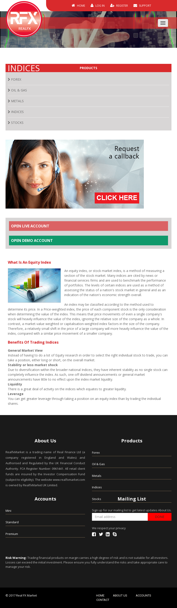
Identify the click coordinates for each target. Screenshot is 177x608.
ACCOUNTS (143, 595)
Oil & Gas (98, 464)
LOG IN (98, 5)
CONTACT (102, 600)
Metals (96, 476)
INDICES (16, 112)
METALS (16, 101)
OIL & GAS (17, 90)
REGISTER (119, 5)
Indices (97, 487)
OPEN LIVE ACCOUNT (30, 226)
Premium (12, 534)
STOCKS (16, 122)
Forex (96, 452)
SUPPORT (142, 5)
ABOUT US (120, 595)
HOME (78, 5)
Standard (12, 522)
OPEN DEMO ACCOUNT (32, 240)
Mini (8, 511)
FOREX (14, 79)
